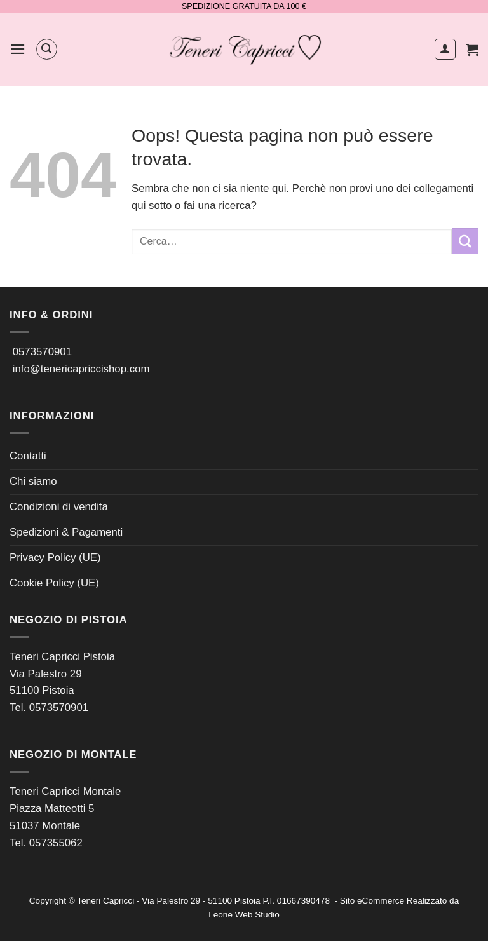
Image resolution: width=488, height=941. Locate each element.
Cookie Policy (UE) (54, 583)
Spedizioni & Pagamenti (66, 532)
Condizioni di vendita (59, 507)
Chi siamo (33, 481)
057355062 (56, 843)
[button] (18, 49)
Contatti (28, 456)
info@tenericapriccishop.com (81, 369)
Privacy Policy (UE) (55, 558)
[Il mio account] (445, 49)
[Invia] (465, 241)
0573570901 (42, 352)
